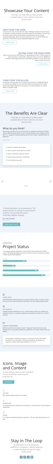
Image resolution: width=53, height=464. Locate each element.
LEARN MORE (9, 42)
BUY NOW (8, 382)
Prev (2, 181)
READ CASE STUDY (11, 224)
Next (50, 181)
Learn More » (6, 140)
